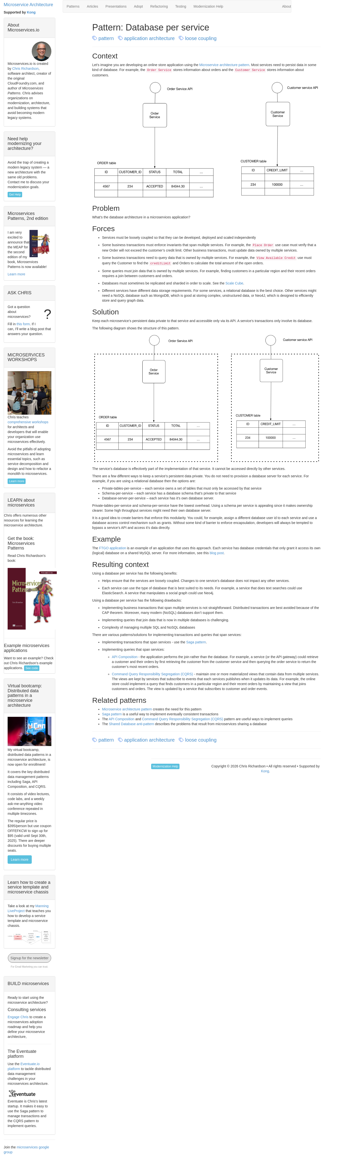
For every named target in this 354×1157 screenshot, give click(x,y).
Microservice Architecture (28, 4)
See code (32, 668)
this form (23, 324)
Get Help (15, 194)
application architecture (147, 38)
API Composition (124, 657)
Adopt (138, 6)
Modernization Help (208, 6)
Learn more (16, 274)
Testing (180, 6)
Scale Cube (234, 283)
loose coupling (198, 38)
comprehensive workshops (28, 422)
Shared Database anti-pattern (131, 724)
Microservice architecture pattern (224, 65)
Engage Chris (18, 1017)
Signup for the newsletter (30, 958)
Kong (31, 12)
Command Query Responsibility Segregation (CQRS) (152, 674)
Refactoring (159, 6)
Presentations (116, 6)
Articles (92, 6)
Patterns (73, 6)
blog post (217, 553)
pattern (103, 38)
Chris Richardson (25, 69)
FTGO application (112, 548)
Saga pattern (196, 642)
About (286, 6)
